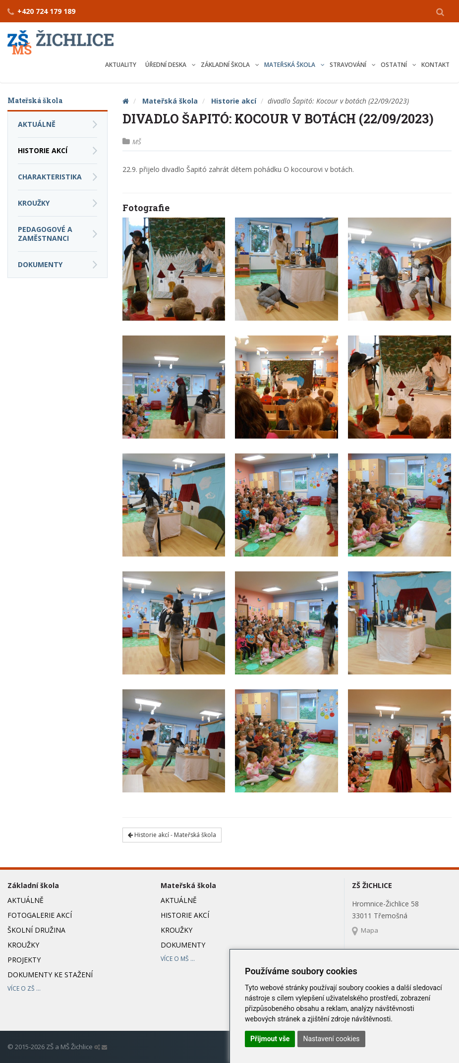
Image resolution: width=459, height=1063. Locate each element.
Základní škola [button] (226, 64)
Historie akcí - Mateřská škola (172, 835)
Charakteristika (50, 176)
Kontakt (435, 64)
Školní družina (36, 930)
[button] (440, 11)
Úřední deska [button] (166, 64)
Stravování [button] (349, 64)
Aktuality (120, 64)
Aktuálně (37, 124)
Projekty (24, 959)
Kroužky (34, 203)
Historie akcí (233, 101)
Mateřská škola (170, 101)
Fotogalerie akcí (39, 915)
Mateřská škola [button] (290, 64)
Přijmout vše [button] (269, 1039)
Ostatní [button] (394, 64)
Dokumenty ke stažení (50, 974)
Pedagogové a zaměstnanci (45, 233)
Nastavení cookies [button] (331, 1039)
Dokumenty (40, 264)
